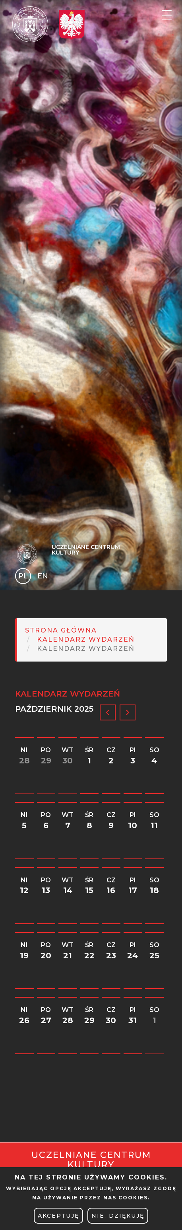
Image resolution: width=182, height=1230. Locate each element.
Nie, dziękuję (117, 1215)
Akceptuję (58, 1215)
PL (23, 576)
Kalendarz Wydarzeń (86, 639)
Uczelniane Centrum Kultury (86, 549)
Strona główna (61, 630)
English (43, 577)
